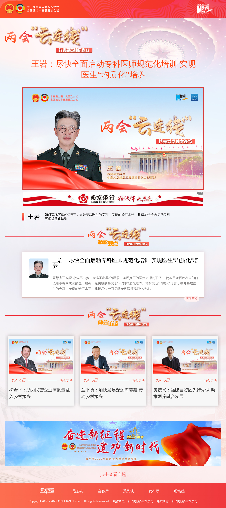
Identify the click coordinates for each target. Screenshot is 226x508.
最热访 (77, 491)
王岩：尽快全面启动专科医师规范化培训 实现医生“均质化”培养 (125, 263)
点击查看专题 (113, 474)
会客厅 (103, 491)
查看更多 (192, 298)
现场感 (179, 491)
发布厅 (154, 491)
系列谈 (128, 491)
